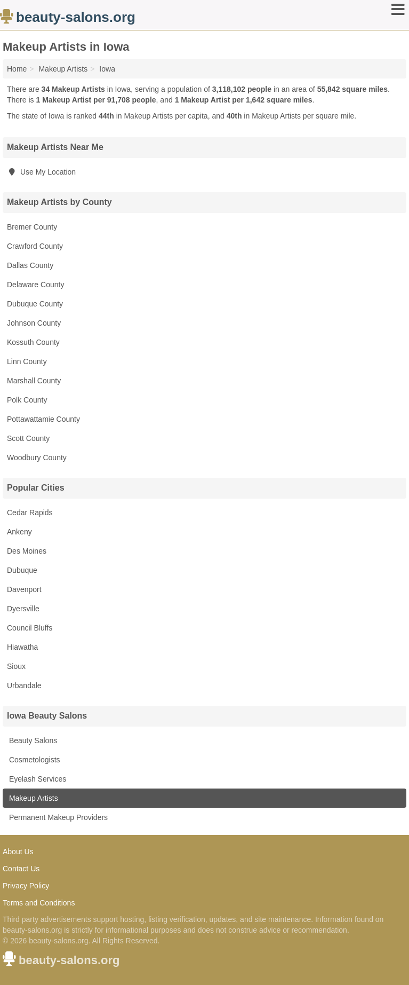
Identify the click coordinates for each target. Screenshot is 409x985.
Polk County (27, 400)
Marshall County (34, 380)
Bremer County (32, 227)
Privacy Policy (26, 885)
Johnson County (34, 323)
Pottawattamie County (43, 419)
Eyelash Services (36, 779)
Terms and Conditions (39, 903)
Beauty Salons (32, 740)
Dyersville (23, 608)
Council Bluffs (29, 628)
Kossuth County (33, 342)
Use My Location (41, 172)
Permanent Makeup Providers (57, 817)
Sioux (16, 666)
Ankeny (19, 531)
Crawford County (35, 246)
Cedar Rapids (30, 512)
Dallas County (30, 265)
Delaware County (35, 284)
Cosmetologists (33, 759)
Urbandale (24, 685)
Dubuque (22, 570)
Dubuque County (35, 304)
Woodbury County (37, 457)
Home (17, 69)
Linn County (27, 361)
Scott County (28, 438)
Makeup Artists (32, 798)
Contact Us (21, 868)
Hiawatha (22, 647)
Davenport (24, 589)
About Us (18, 851)
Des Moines (26, 551)
